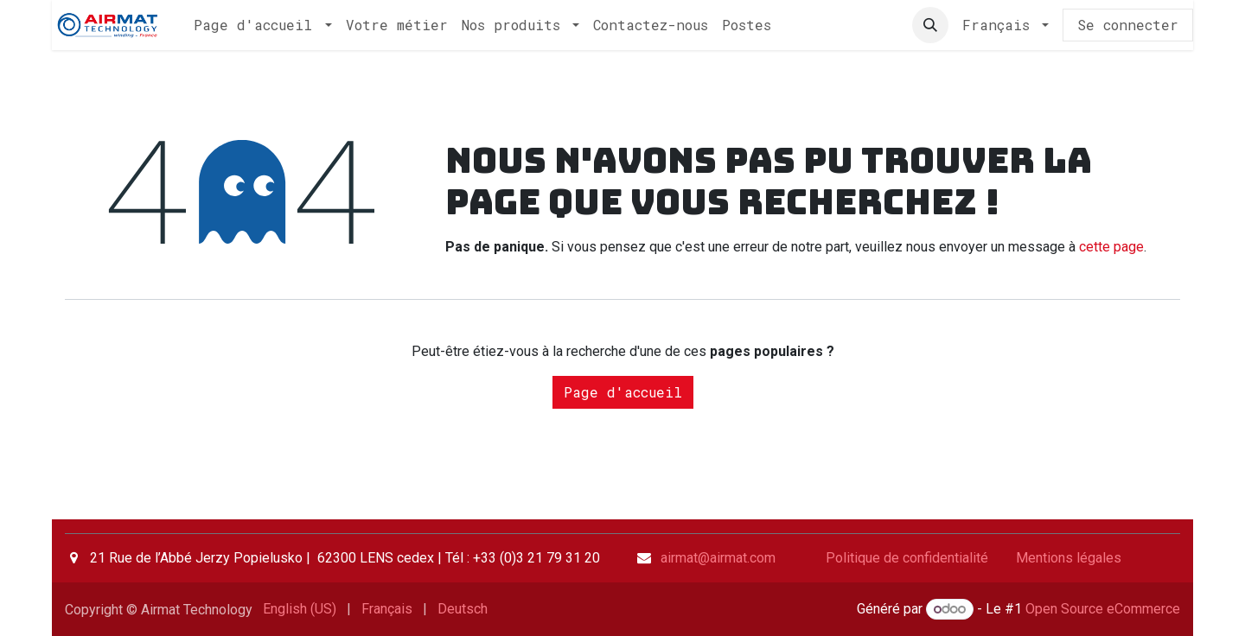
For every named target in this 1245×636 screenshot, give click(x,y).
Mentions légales (1068, 558)
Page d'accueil (623, 392)
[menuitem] (262, 25)
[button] (930, 25)
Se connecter (1127, 25)
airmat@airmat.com (718, 558)
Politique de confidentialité (907, 558)
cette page (1111, 246)
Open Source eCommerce (1102, 609)
